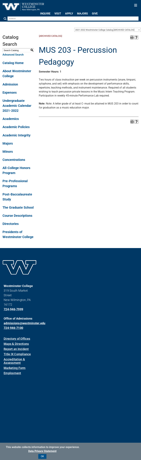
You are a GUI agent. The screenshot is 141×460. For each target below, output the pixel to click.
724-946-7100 (13, 328)
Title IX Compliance (17, 354)
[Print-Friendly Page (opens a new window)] (132, 37)
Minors (7, 152)
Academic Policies (16, 127)
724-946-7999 (13, 309)
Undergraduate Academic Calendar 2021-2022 (16, 106)
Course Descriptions (17, 216)
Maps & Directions (16, 344)
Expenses (9, 92)
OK (42, 456)
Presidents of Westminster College (17, 234)
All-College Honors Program (16, 170)
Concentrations (13, 160)
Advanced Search (13, 54)
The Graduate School (18, 207)
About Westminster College (16, 73)
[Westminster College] (23, 9)
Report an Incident (16, 349)
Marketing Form (15, 368)
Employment (12, 373)
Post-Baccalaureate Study (17, 196)
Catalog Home (13, 63)
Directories (10, 224)
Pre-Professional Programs (15, 183)
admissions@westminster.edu (19, 323)
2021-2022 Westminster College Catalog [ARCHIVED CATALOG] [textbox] (104, 30)
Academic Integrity (16, 135)
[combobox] (107, 30)
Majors (7, 143)
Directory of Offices (17, 338)
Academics (10, 119)
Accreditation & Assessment (14, 361)
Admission (10, 84)
